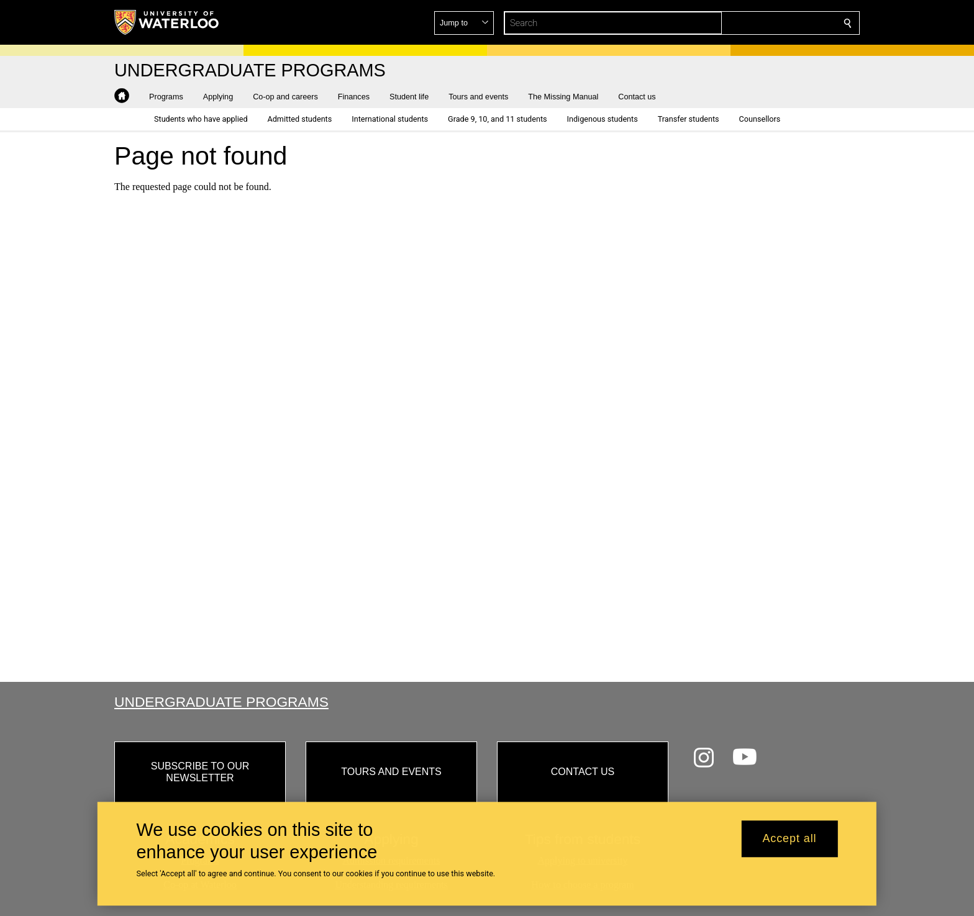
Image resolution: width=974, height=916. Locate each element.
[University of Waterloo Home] (167, 22)
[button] (758, 23)
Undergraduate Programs (221, 702)
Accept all (789, 839)
